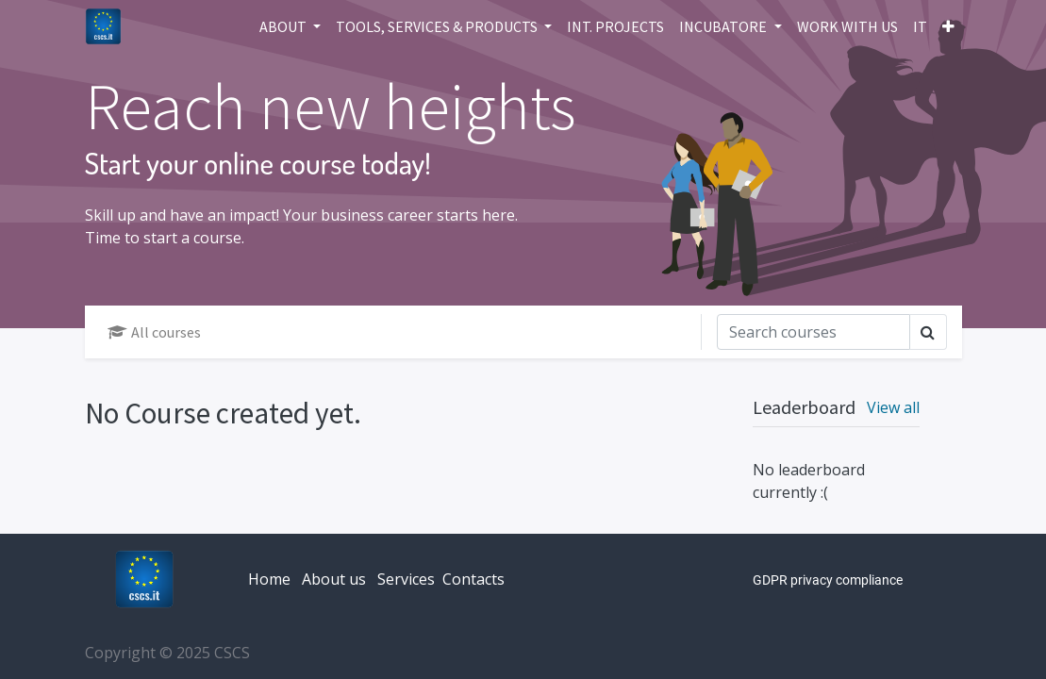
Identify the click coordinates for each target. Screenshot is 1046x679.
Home (269, 579)
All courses (154, 332)
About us (334, 579)
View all (893, 407)
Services (406, 579)
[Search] (813, 332)
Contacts (473, 579)
